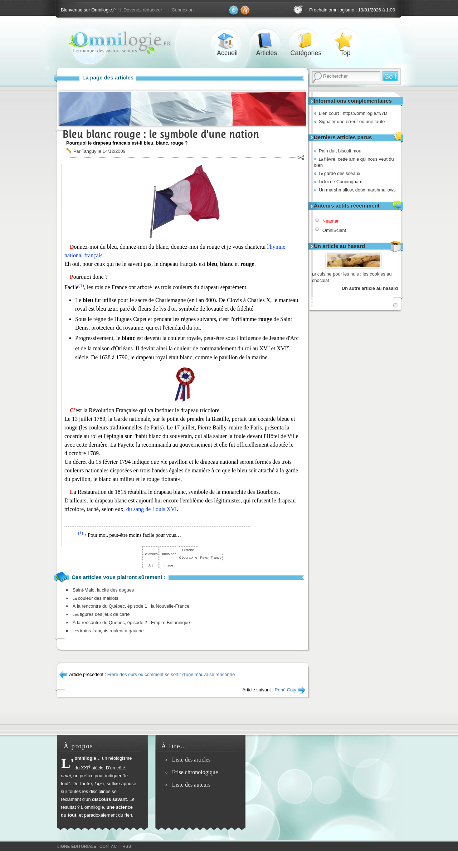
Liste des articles (191, 760)
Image (168, 565)
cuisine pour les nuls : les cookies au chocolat (352, 277)
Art (150, 565)
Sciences (150, 554)
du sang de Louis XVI (151, 509)
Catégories (306, 41)
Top (345, 41)
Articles (266, 41)
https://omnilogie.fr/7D (365, 113)
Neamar (330, 221)
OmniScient (334, 230)
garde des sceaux (339, 173)
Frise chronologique (195, 772)
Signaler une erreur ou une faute (352, 121)
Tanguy (89, 151)
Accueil (227, 41)
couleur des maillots (95, 598)
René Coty (285, 689)
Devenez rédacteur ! (144, 10)
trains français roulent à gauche (108, 630)
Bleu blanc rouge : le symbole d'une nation (161, 134)
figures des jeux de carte (101, 614)
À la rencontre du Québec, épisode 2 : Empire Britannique (131, 622)
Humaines (168, 554)
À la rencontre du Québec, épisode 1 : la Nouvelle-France (131, 606)
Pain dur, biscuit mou (340, 151)
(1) (81, 285)
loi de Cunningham (340, 181)
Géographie (188, 557)
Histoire (188, 550)
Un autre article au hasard (370, 288)
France (216, 557)
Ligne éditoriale (76, 846)
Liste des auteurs (191, 785)
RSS (127, 846)
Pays (204, 557)
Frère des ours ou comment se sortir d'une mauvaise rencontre (171, 674)
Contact (109, 846)
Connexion (183, 10)
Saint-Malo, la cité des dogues (103, 590)
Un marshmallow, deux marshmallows (357, 190)
